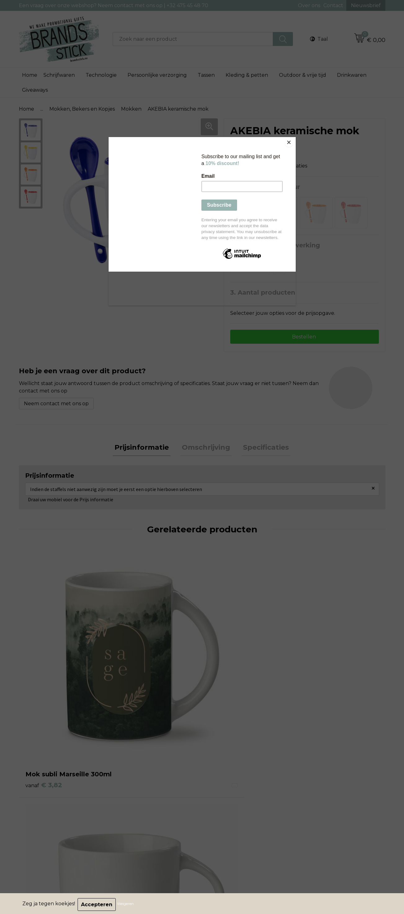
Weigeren (127, 904)
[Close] (294, 138)
